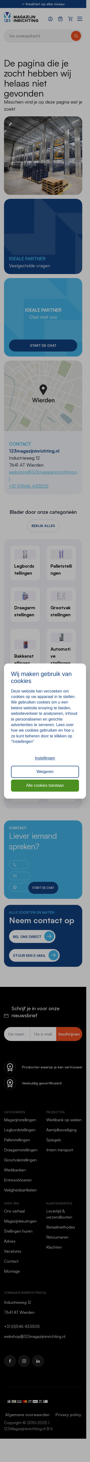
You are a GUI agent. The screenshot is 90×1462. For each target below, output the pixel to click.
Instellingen (45, 758)
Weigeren (45, 772)
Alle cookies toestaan (45, 785)
